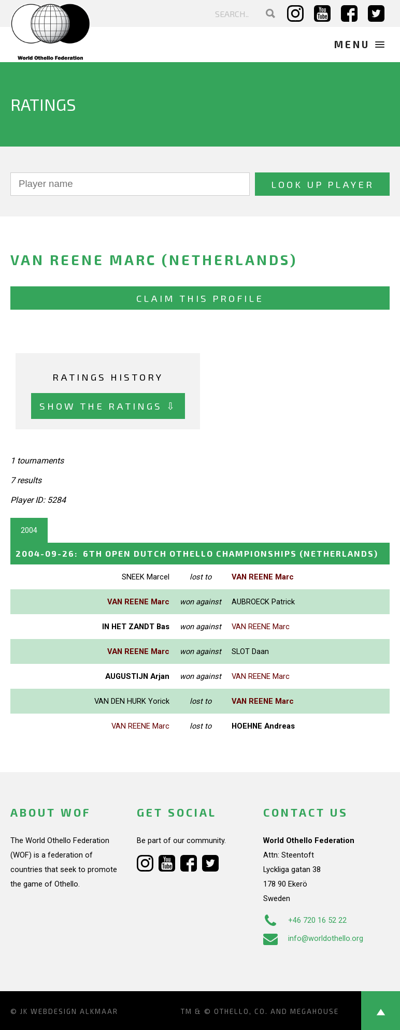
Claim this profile (200, 298)
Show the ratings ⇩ (108, 406)
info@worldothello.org (313, 938)
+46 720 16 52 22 (305, 920)
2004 (29, 530)
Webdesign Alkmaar (74, 1011)
